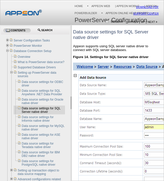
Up (143, 21)
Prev (134, 21)
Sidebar (117, 21)
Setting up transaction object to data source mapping (38, 172)
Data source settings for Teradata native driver (38, 145)
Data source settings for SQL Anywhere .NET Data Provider (42, 92)
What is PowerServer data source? (41, 62)
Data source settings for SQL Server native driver (41, 110)
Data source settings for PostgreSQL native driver (38, 162)
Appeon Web (100, 6)
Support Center (146, 13)
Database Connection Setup (32, 51)
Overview (24, 57)
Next (151, 21)
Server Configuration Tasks (32, 40)
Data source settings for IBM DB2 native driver (41, 154)
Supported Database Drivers (37, 67)
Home (79, 6)
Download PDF (147, 7)
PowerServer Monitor (28, 46)
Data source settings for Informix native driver (38, 118)
